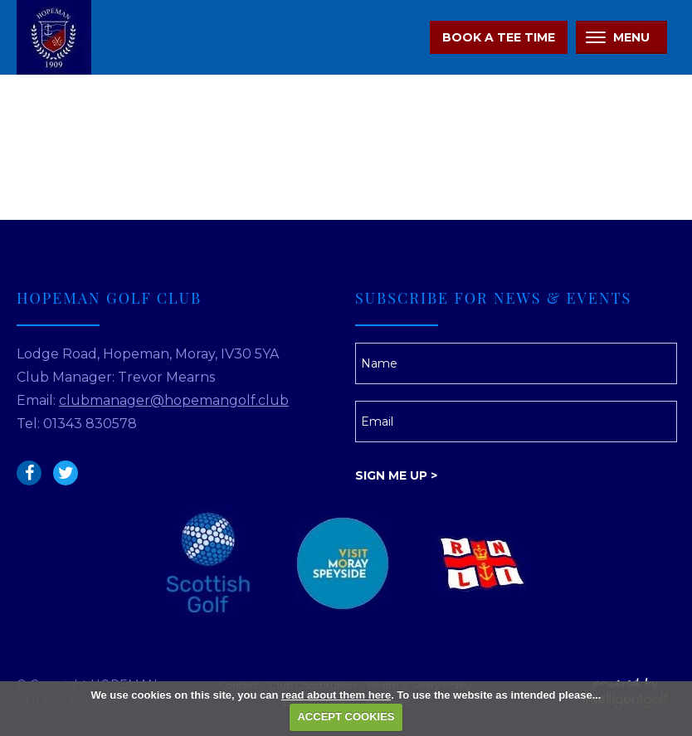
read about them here (336, 695)
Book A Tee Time (498, 37)
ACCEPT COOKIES (345, 716)
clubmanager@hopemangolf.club (174, 400)
